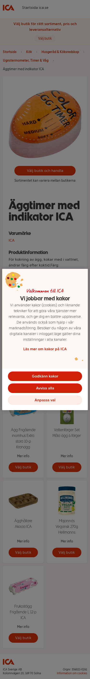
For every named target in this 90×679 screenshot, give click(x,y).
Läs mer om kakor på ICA (45, 349)
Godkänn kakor (45, 376)
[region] (45, 339)
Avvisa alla (45, 388)
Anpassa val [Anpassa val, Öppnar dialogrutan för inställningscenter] (45, 400)
